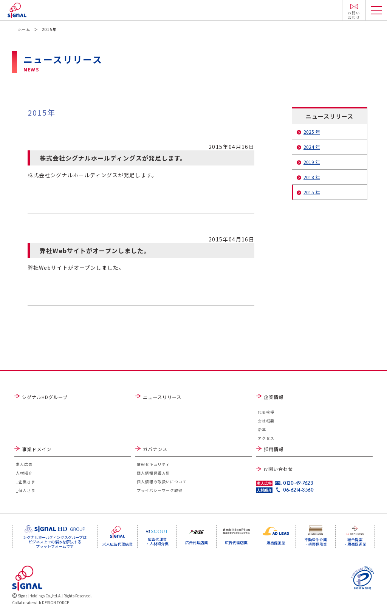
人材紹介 (24, 474)
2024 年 (311, 147)
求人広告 (24, 465)
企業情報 (273, 397)
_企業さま (25, 483)
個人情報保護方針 (153, 474)
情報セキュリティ (153, 465)
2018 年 (311, 177)
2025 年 (311, 131)
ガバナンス (155, 450)
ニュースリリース (162, 397)
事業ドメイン (36, 450)
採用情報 (273, 450)
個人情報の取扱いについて (162, 483)
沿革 (262, 430)
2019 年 (311, 162)
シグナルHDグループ (45, 397)
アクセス (266, 438)
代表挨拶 (266, 412)
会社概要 (266, 421)
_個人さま (25, 491)
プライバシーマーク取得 (160, 491)
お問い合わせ (278, 469)
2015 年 (311, 192)
